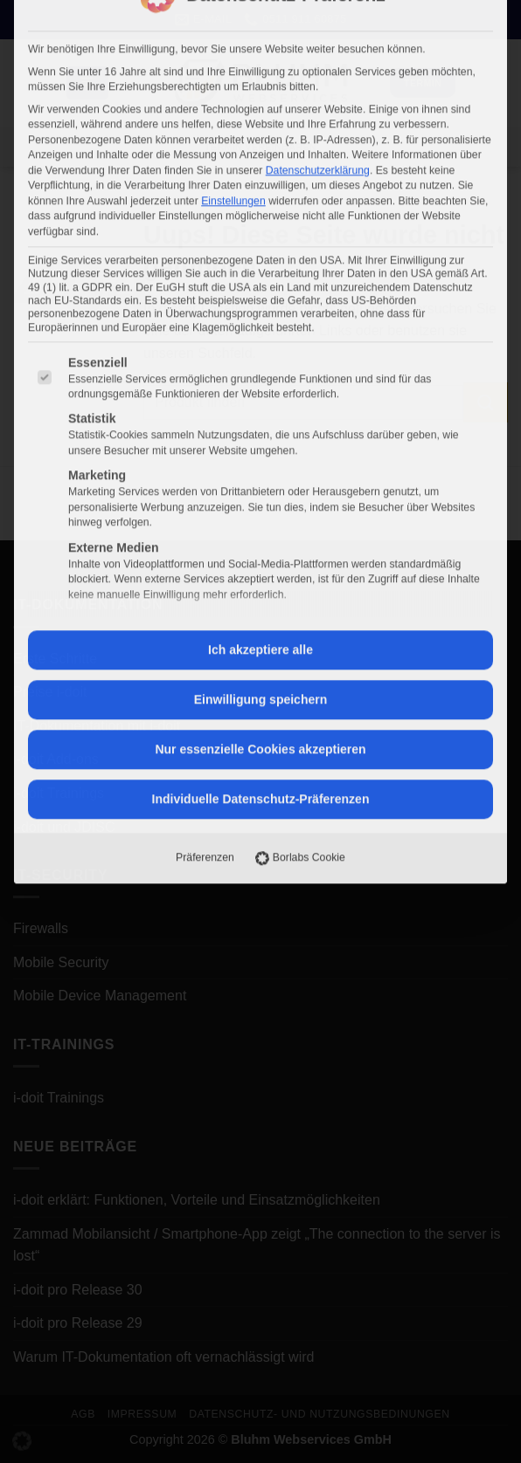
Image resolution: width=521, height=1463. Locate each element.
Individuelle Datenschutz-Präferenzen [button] (261, 462)
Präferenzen (205, 520)
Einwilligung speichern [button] (260, 362)
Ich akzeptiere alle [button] (260, 312)
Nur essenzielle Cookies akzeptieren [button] (260, 412)
